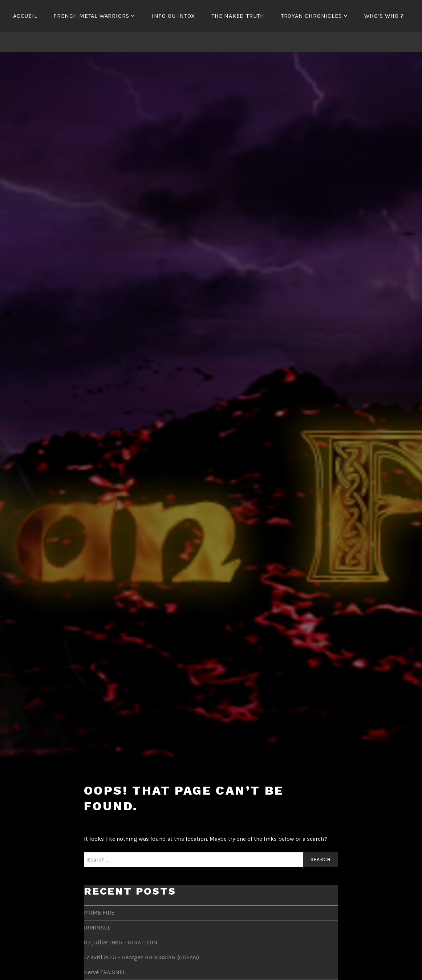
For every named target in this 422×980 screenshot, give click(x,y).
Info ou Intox (173, 15)
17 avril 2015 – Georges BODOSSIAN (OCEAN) (141, 957)
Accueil (25, 15)
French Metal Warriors (91, 15)
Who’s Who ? (384, 15)
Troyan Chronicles (311, 15)
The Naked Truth (237, 15)
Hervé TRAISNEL (105, 972)
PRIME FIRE (99, 912)
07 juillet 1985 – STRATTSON (121, 942)
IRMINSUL (97, 927)
